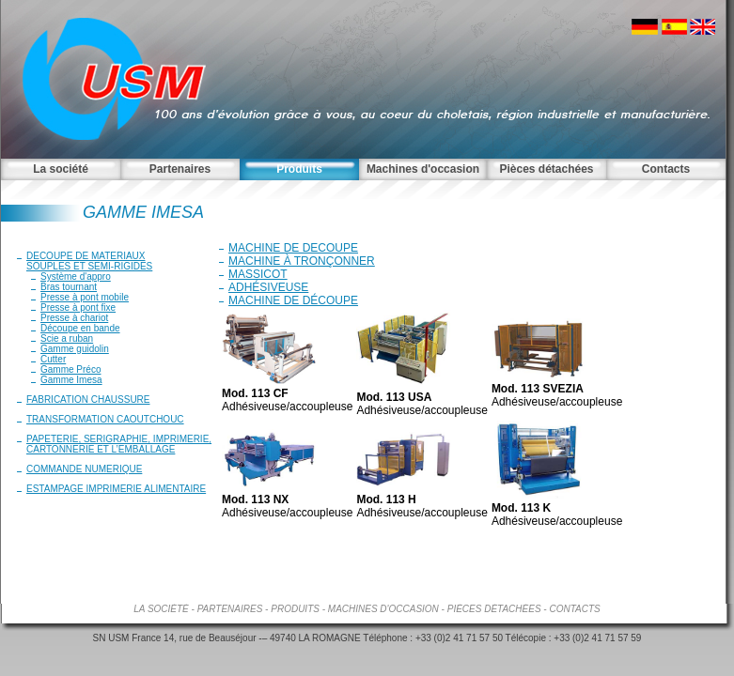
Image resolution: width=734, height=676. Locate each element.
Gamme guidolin (74, 349)
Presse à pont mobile (84, 297)
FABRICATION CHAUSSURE (88, 399)
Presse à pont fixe (78, 307)
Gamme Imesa (71, 380)
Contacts (666, 169)
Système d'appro (75, 276)
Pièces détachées (546, 169)
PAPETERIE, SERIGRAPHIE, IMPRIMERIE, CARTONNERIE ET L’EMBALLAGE (118, 444)
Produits (299, 169)
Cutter (53, 359)
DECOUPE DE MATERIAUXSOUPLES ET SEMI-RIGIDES (89, 261)
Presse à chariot (74, 318)
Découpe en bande (80, 328)
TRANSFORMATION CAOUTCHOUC (105, 419)
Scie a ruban (66, 338)
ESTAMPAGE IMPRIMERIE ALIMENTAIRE (116, 489)
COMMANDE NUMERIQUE (84, 469)
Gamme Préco (70, 369)
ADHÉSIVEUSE (268, 287)
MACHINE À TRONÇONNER (301, 261)
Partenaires (180, 169)
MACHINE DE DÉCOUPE (293, 300)
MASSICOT (258, 274)
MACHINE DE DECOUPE (293, 247)
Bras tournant (68, 287)
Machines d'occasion (423, 169)
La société (60, 169)
